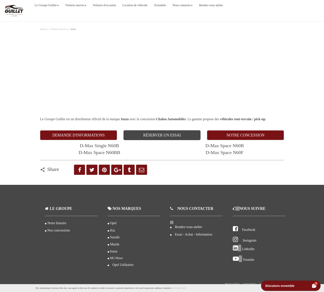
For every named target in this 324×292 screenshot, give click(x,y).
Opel (113, 223)
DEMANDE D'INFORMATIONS (78, 135)
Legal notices (249, 283)
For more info (179, 288)
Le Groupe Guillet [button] (47, 5)
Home (43, 29)
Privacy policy (232, 283)
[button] (79, 170)
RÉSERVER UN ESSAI (162, 135)
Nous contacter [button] (182, 5)
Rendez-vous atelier (211, 5)
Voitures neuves (58, 29)
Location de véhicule (134, 5)
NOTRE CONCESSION (245, 135)
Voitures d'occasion (104, 5)
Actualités (160, 5)
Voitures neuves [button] (75, 5)
